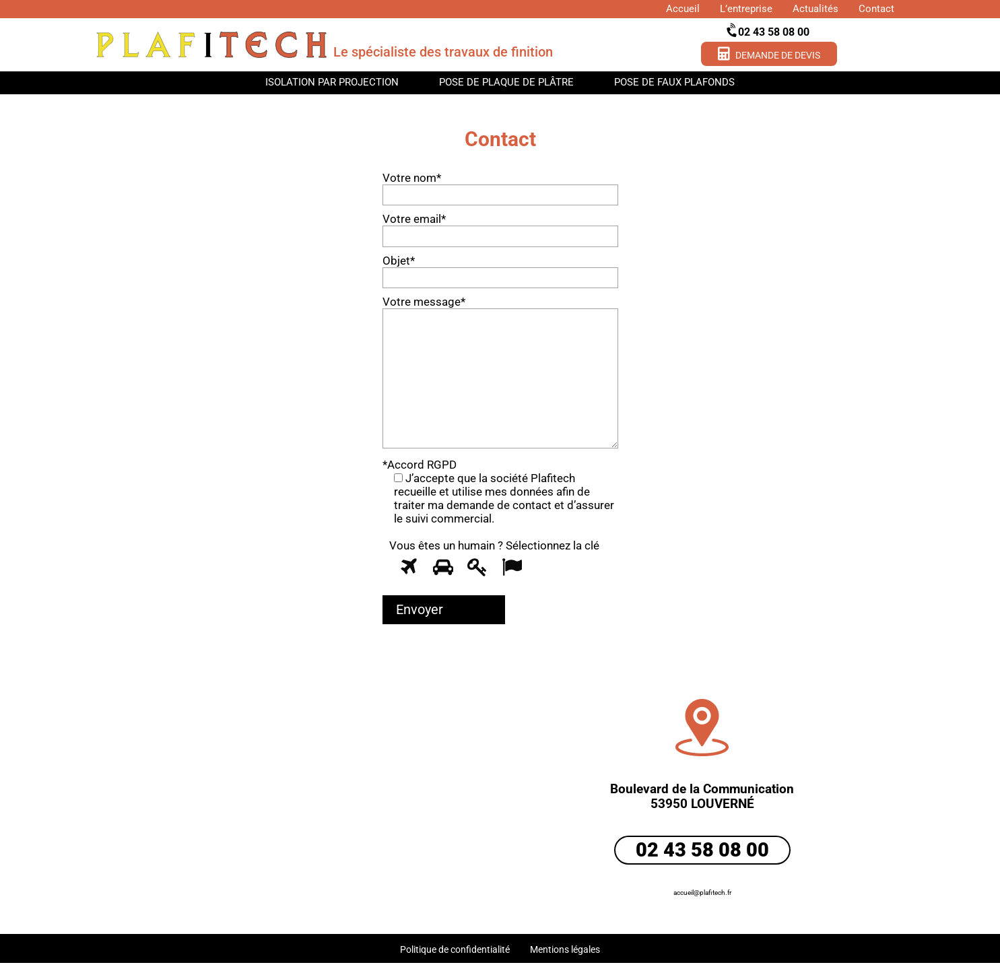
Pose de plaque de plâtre (506, 82)
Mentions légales (565, 949)
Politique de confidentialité (455, 949)
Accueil (683, 9)
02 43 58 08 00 (768, 31)
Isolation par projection (332, 82)
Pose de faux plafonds (674, 82)
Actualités (815, 9)
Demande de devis (769, 54)
